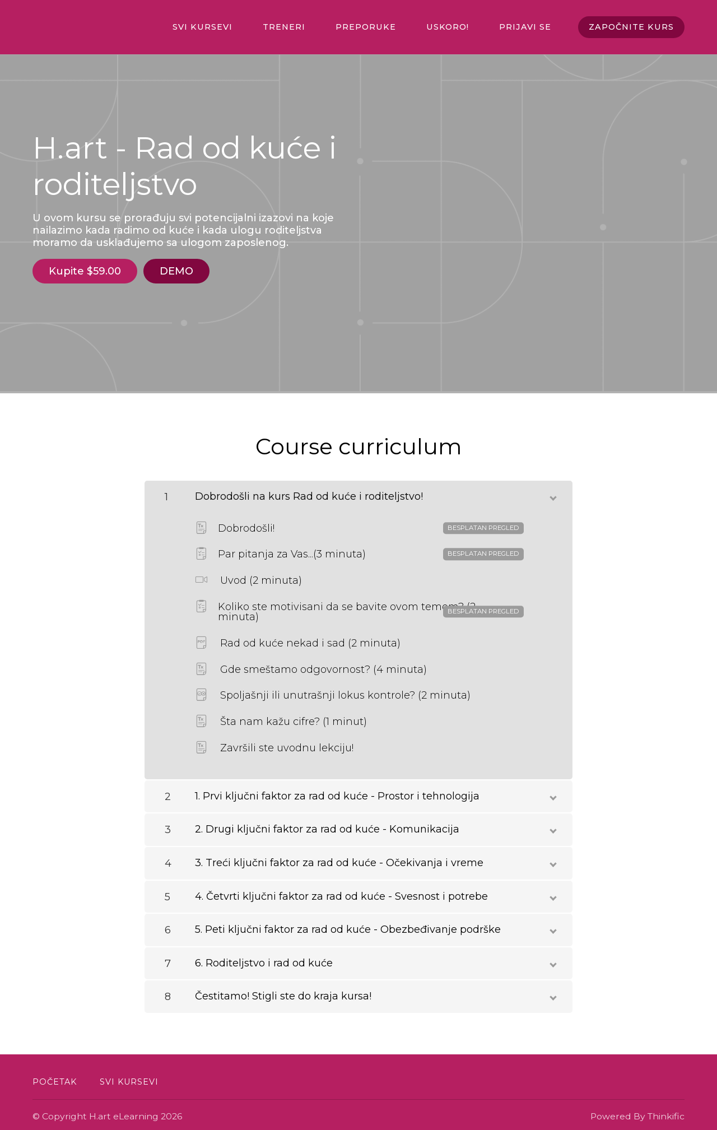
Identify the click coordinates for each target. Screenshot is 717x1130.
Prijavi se (528, 27)
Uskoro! (457, 27)
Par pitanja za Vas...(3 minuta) (359, 551)
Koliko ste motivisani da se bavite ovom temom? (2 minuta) (359, 608)
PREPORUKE (383, 27)
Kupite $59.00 (85, 272)
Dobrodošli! (359, 524)
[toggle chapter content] (552, 492)
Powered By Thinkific (637, 1112)
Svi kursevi (234, 27)
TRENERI (308, 27)
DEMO (180, 272)
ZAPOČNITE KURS (630, 27)
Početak (54, 1078)
